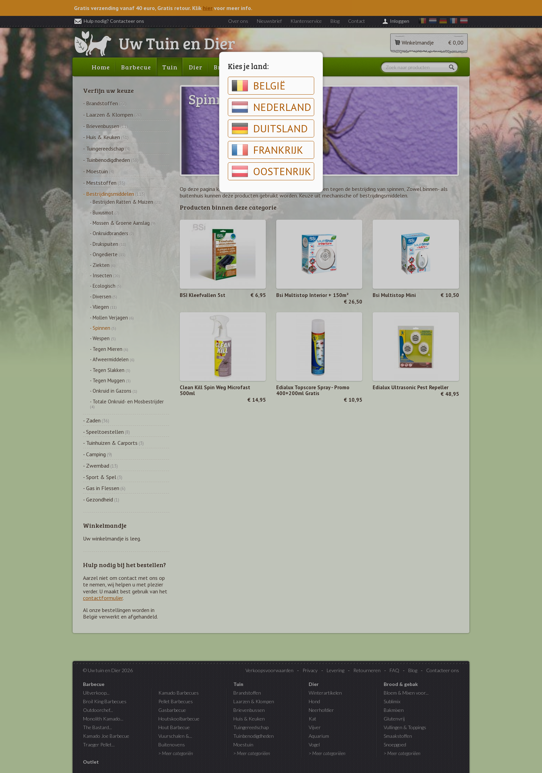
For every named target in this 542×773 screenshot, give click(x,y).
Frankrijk (267, 150)
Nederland (271, 107)
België (259, 85)
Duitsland (270, 128)
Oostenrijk (271, 171)
